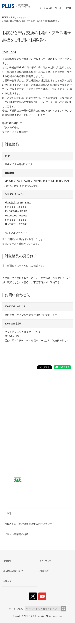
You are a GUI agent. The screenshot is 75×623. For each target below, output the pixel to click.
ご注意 (8, 513)
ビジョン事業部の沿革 (16, 534)
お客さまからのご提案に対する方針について (28, 524)
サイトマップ (45, 561)
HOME (5, 17)
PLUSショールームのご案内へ (37, 430)
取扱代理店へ (37, 417)
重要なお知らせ (18, 17)
